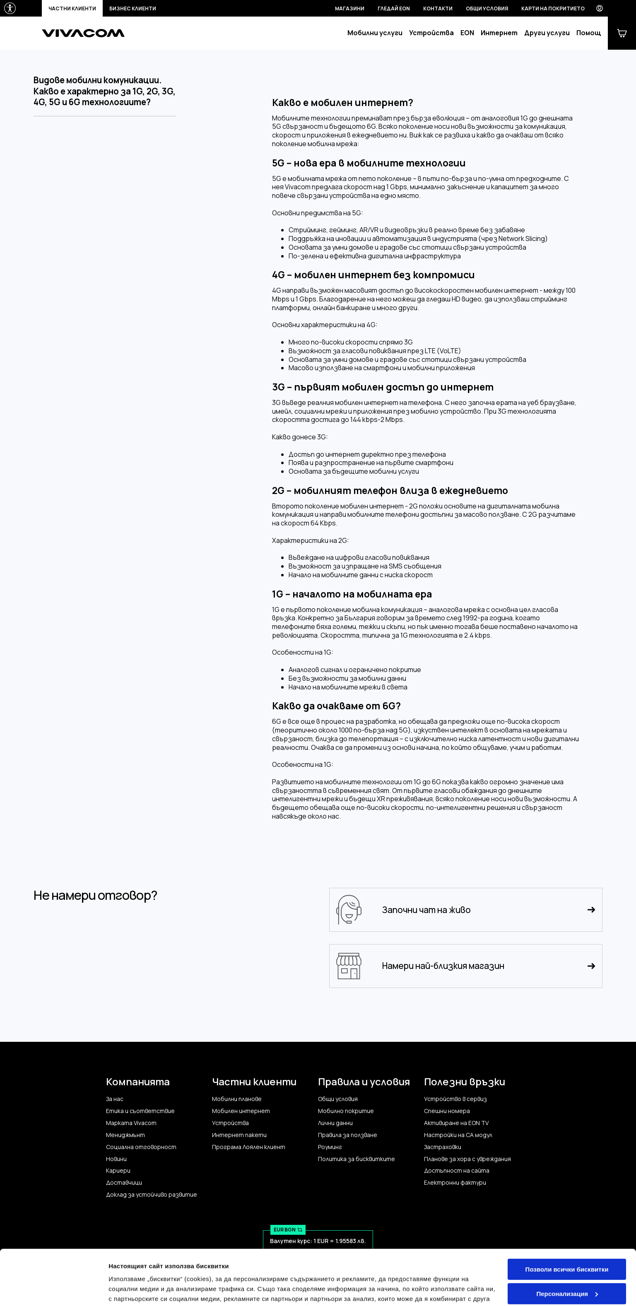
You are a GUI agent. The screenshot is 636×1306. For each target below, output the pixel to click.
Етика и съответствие (140, 1111)
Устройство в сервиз (455, 1099)
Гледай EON (394, 8)
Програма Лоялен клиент (248, 1147)
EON (467, 33)
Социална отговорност (141, 1147)
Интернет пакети (239, 1135)
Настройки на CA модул (458, 1135)
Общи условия (487, 8)
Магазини (349, 8)
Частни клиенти (72, 8)
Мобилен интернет (241, 1111)
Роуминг (330, 1147)
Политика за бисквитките (356, 1159)
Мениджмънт (125, 1135)
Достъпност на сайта (456, 1170)
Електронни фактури (455, 1182)
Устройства (431, 33)
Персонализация (567, 1241)
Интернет (499, 33)
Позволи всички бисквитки (567, 1217)
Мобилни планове (237, 1099)
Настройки (125, 1289)
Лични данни (335, 1123)
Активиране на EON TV (456, 1123)
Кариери (118, 1170)
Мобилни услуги (374, 33)
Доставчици (124, 1182)
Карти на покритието (553, 8)
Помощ (588, 33)
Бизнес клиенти (132, 8)
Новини (116, 1159)
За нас (114, 1099)
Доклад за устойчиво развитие (151, 1194)
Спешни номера (447, 1111)
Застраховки (442, 1147)
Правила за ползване (347, 1135)
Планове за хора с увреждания (467, 1159)
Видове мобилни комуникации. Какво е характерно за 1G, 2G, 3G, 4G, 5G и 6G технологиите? (105, 91)
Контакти (438, 8)
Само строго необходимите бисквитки (567, 1270)
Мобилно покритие (346, 1111)
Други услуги (547, 33)
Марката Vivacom (131, 1123)
